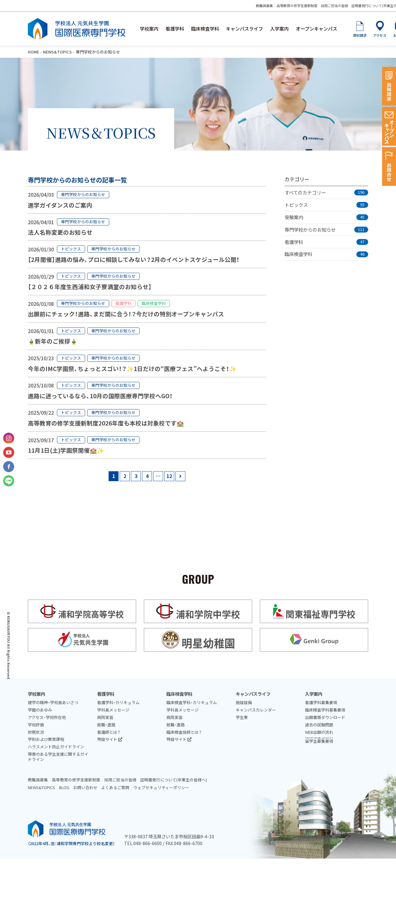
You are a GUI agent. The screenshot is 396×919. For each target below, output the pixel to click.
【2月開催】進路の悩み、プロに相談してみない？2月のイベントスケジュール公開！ (133, 259)
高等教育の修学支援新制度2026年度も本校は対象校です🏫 (106, 423)
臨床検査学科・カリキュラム (191, 702)
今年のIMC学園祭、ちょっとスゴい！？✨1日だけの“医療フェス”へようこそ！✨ (132, 368)
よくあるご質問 (115, 787)
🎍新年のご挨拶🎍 (52, 341)
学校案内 (149, 28)
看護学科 (175, 28)
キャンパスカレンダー (256, 710)
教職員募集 (264, 5)
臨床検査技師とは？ (184, 732)
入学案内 (279, 28)
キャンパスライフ (244, 28)
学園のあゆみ (40, 710)
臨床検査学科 (205, 28)
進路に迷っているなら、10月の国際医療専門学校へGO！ (100, 395)
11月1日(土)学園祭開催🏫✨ (66, 450)
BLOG (64, 787)
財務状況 (36, 732)
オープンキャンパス (316, 28)
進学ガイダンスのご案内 (60, 205)
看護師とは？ (108, 732)
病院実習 (105, 717)
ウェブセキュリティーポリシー (161, 787)
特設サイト (109, 739)
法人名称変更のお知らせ (60, 232)
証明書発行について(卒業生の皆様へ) (173, 780)
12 (169, 476)
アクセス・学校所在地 (47, 717)
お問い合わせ (85, 787)
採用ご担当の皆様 (334, 5)
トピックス (71, 249)
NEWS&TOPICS (57, 52)
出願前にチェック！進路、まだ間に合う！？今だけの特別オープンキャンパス (126, 314)
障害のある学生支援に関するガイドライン (58, 756)
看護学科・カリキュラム (118, 702)
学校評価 (36, 725)
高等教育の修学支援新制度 (297, 5)
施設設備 (244, 702)
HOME (33, 52)
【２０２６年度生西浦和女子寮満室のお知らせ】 (90, 286)
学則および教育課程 (46, 739)
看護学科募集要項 (321, 702)
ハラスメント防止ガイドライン (56, 747)
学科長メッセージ (113, 710)
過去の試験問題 (319, 725)
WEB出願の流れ (319, 732)
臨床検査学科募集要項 (325, 710)
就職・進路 (106, 725)
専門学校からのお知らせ (83, 194)
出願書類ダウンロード (325, 717)
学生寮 (242, 717)
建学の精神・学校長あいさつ (53, 702)
